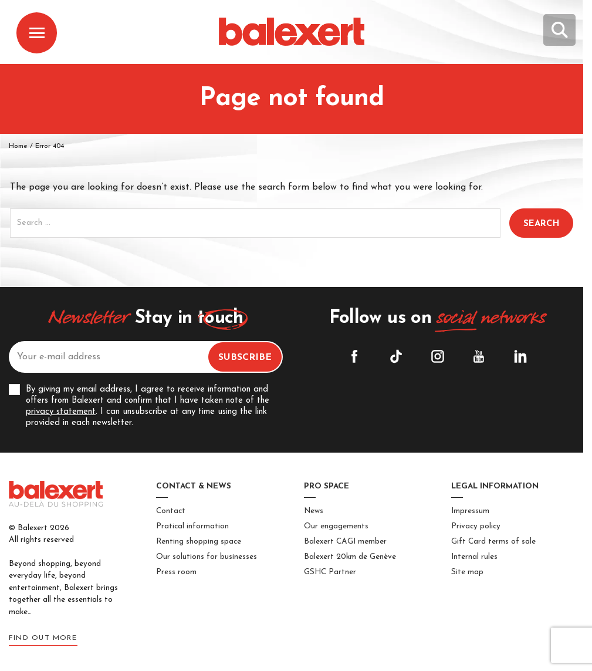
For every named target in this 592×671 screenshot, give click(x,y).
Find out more (43, 638)
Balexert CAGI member (345, 541)
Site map (467, 572)
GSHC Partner (330, 572)
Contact (170, 511)
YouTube (478, 356)
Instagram (437, 356)
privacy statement (61, 411)
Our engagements (336, 526)
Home (18, 146)
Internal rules (474, 557)
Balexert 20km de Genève (350, 557)
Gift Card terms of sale (493, 541)
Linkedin (520, 356)
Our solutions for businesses (206, 557)
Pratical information (192, 526)
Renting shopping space (198, 541)
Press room (176, 572)
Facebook (354, 356)
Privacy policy (475, 526)
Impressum (470, 511)
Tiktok (396, 356)
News (313, 511)
